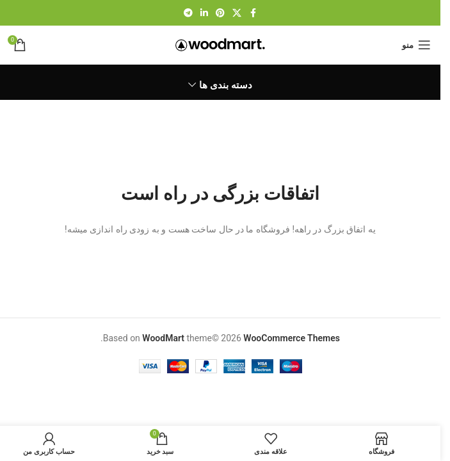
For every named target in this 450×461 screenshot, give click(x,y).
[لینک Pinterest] (220, 13)
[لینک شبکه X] (237, 13)
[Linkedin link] (204, 13)
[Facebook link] (253, 13)
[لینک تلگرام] (188, 13)
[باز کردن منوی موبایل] (416, 45)
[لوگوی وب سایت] (220, 44)
